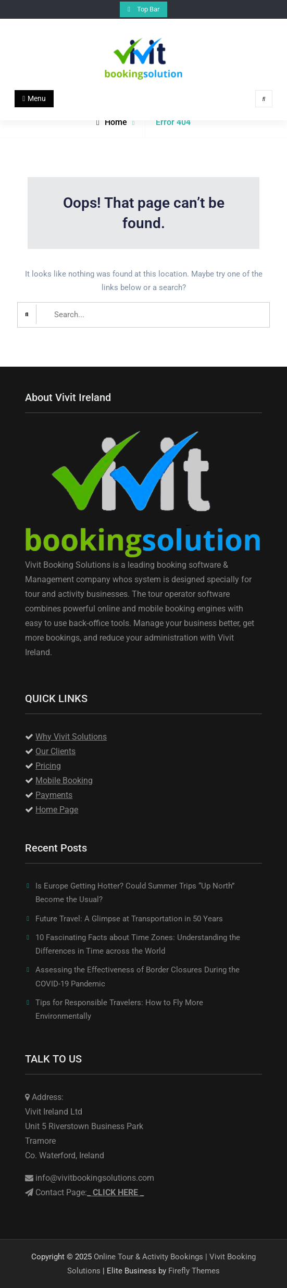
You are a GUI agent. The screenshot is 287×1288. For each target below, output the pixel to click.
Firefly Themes (194, 1271)
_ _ (115, 1192)
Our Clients (55, 751)
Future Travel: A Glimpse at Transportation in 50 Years (129, 918)
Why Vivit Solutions (71, 737)
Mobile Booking (64, 780)
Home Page (56, 810)
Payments (53, 795)
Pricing (48, 766)
